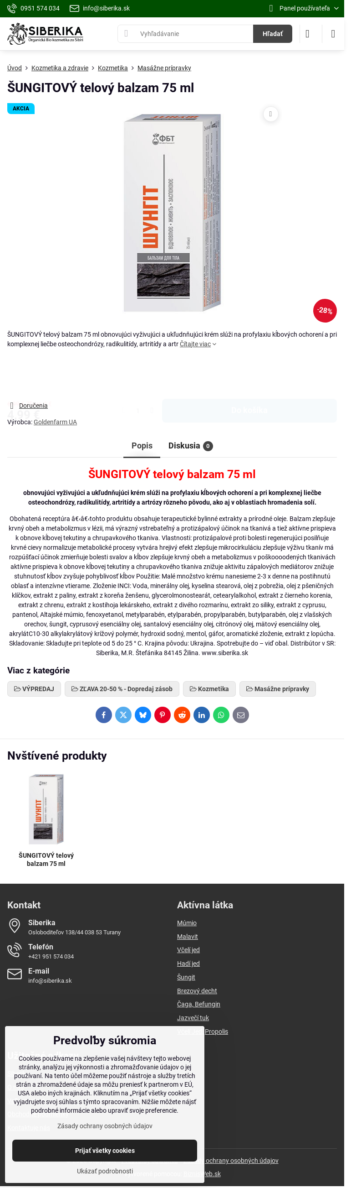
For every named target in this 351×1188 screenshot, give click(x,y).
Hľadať (273, 33)
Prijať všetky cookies (105, 1150)
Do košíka (249, 374)
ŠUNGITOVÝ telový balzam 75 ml (46, 859)
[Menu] (333, 34)
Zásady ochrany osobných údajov (231, 1160)
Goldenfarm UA (55, 422)
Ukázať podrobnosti (105, 1171)
